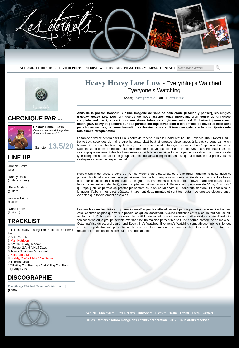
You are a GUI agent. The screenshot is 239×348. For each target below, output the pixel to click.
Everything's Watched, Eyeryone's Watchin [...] (37, 286)
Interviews (94, 68)
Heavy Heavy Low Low (123, 82)
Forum (141, 68)
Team (128, 68)
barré (139, 98)
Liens (153, 68)
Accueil (27, 68)
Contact (167, 68)
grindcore (149, 98)
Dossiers (114, 68)
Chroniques (46, 68)
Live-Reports (70, 68)
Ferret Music (176, 98)
